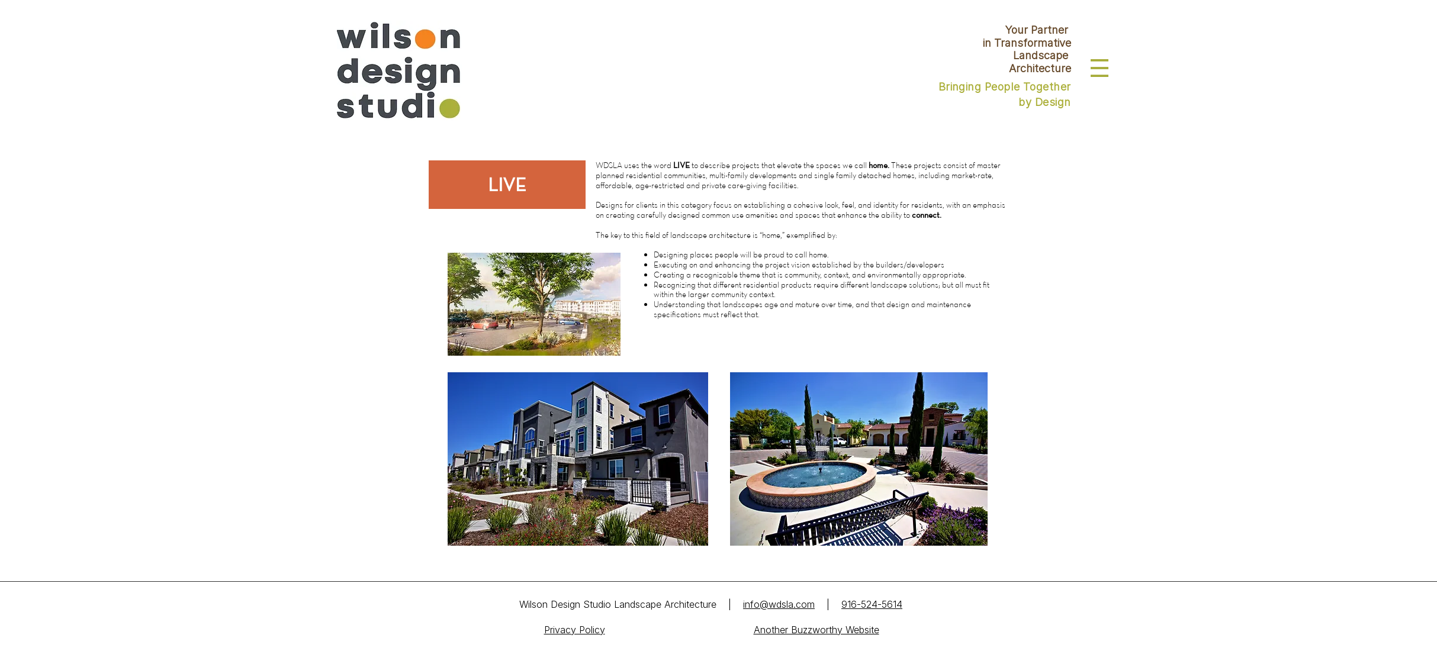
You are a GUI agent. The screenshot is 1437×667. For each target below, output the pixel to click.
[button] (1099, 68)
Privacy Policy (574, 630)
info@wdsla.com (779, 604)
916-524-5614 (871, 604)
